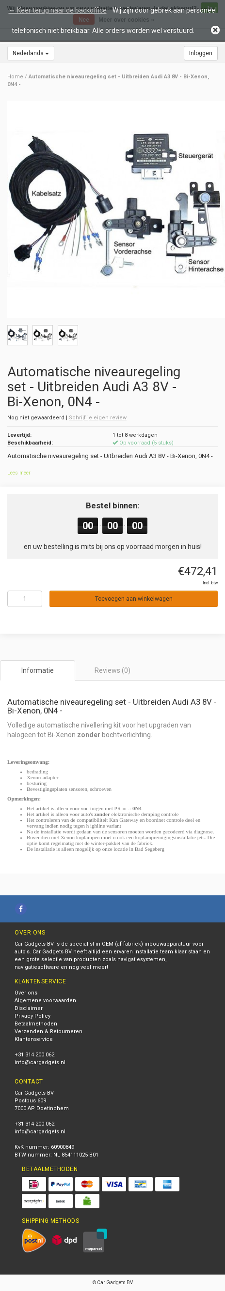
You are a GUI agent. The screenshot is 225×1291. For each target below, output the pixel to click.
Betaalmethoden (36, 1024)
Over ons (26, 993)
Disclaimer (29, 1008)
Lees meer (19, 473)
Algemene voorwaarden (45, 1000)
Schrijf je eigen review (98, 418)
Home (15, 77)
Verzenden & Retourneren (48, 1031)
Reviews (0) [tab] (112, 670)
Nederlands (31, 53)
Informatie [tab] (37, 670)
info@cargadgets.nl (40, 1062)
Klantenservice (34, 1039)
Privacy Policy (32, 1016)
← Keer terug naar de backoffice (58, 10)
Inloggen (200, 53)
